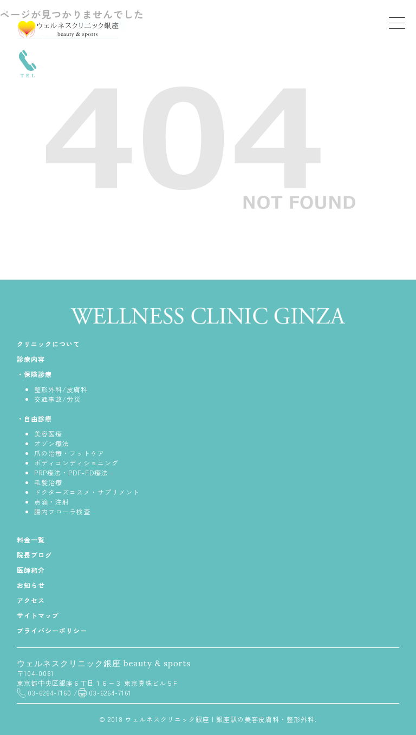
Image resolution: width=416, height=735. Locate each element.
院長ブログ (34, 554)
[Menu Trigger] (397, 23)
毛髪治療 (48, 482)
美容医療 (48, 433)
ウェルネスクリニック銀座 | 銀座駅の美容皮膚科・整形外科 (220, 719)
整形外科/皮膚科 (61, 389)
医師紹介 (31, 569)
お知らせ (31, 585)
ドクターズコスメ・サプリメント (87, 491)
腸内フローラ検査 (62, 511)
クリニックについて (48, 343)
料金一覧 (31, 539)
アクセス (31, 600)
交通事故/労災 (57, 398)
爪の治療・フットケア (69, 453)
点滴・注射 (51, 501)
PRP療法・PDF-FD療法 (71, 472)
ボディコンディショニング (76, 462)
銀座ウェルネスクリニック (71, 29)
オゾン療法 (51, 443)
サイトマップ (38, 615)
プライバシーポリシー (52, 630)
